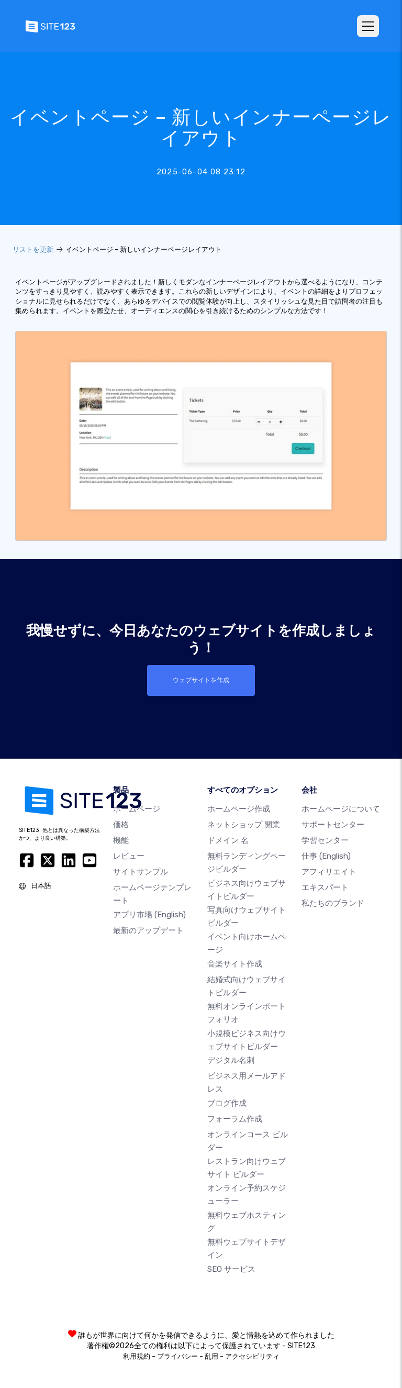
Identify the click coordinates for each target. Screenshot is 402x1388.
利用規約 (136, 1356)
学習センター (325, 840)
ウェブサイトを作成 (201, 680)
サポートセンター (333, 824)
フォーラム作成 (234, 1118)
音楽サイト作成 (234, 964)
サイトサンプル (140, 871)
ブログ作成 (227, 1102)
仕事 (326, 856)
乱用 (211, 1356)
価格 (121, 824)
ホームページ (136, 809)
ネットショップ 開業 (243, 824)
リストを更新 (33, 249)
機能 (121, 840)
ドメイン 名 (228, 840)
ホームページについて (341, 809)
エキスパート (325, 887)
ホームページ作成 (238, 809)
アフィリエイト (329, 871)
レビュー (128, 856)
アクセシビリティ (252, 1356)
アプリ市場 (149, 914)
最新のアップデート (148, 930)
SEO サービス (231, 1269)
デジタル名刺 (230, 1060)
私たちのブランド (333, 903)
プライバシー (177, 1356)
